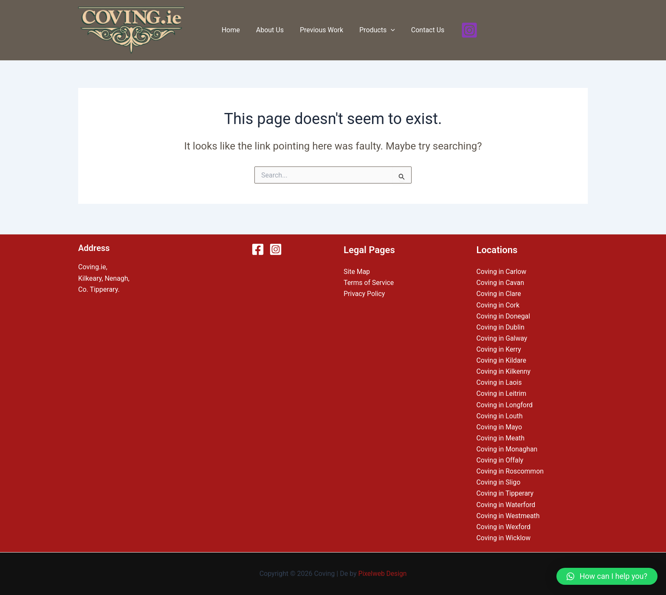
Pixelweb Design (382, 574)
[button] (607, 576)
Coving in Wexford (504, 526)
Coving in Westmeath (509, 515)
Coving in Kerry (499, 347)
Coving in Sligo (499, 482)
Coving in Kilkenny (504, 370)
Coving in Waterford (506, 504)
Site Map (357, 269)
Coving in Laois (499, 381)
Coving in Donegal (504, 314)
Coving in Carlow (502, 269)
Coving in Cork (498, 302)
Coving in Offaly (500, 459)
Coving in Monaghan (508, 448)
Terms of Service (369, 280)
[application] (388, 30)
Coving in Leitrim (502, 392)
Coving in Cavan (501, 280)
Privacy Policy (365, 291)
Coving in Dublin (501, 325)
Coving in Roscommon (511, 470)
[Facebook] (257, 246)
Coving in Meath (501, 437)
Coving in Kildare (502, 358)
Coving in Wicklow (504, 538)
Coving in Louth (500, 414)
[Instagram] (462, 30)
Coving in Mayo (500, 426)
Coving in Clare (499, 291)
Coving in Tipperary (505, 493)
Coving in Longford (505, 403)
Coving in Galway (502, 336)
